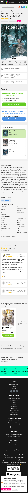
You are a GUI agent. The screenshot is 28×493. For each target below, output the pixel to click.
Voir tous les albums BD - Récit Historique (11, 348)
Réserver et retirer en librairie (14, 451)
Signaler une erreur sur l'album (8, 236)
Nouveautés (14, 408)
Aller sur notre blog (5, 361)
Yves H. (19, 218)
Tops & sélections (14, 410)
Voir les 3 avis (4, 21)
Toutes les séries (14, 412)
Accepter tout (6, 489)
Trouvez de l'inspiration (14, 398)
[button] (3, 42)
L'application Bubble (14, 421)
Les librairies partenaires (14, 436)
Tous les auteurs (14, 414)
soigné (14, 100)
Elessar (8, 282)
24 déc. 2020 (22, 282)
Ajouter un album (14, 427)
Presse (14, 386)
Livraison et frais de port (14, 445)
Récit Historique (21, 208)
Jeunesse (14, 406)
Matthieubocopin (10, 290)
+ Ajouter (9, 197)
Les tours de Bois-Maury (8, 7)
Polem (8, 254)
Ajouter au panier (14, 104)
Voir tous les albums (6, 307)
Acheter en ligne (14, 449)
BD (18, 206)
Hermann (23, 218)
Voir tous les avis (5, 250)
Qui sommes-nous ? (14, 384)
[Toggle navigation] (2, 2)
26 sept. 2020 (22, 290)
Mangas (14, 404)
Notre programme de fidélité (14, 425)
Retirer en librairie (14, 119)
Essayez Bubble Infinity (14, 423)
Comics (14, 402)
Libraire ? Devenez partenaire (14, 434)
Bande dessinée (14, 400)
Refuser (15, 489)
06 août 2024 (22, 254)
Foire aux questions (14, 443)
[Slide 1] (14, 58)
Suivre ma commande (14, 447)
